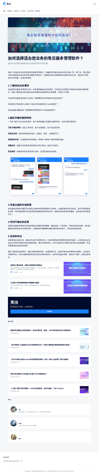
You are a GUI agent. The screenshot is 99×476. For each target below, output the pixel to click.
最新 (4, 11)
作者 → (10, 399)
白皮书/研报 (30, 11)
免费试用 (49, 311)
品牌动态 (16, 11)
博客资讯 (9, 11)
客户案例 (22, 11)
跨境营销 (37, 11)
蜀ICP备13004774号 (68, 471)
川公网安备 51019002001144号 (54, 471)
